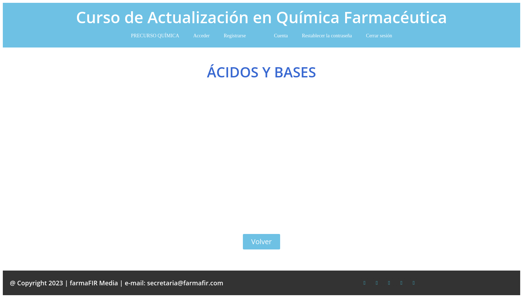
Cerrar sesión (379, 35)
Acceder (201, 35)
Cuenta (281, 35)
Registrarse (235, 35)
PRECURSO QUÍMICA (155, 35)
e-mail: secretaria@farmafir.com (174, 283)
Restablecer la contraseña (327, 35)
